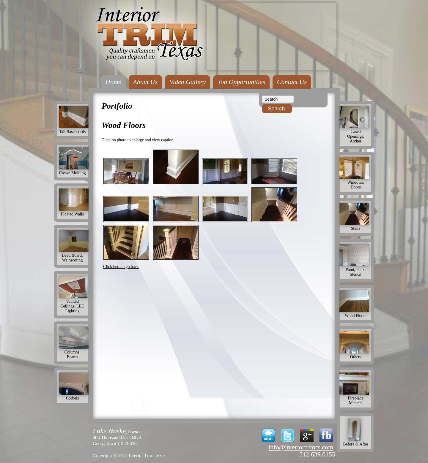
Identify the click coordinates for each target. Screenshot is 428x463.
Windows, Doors (355, 182)
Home (113, 81)
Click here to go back (121, 266)
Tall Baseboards (74, 129)
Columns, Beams (74, 352)
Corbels (74, 395)
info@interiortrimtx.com (300, 447)
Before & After (355, 441)
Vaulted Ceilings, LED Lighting (74, 303)
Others (355, 354)
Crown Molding (74, 170)
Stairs (355, 226)
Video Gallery (187, 81)
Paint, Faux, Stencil (355, 270)
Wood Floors (355, 313)
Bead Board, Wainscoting (74, 255)
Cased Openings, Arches (355, 134)
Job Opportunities (241, 81)
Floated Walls (74, 211)
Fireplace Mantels (355, 398)
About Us (145, 81)
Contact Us (292, 81)
